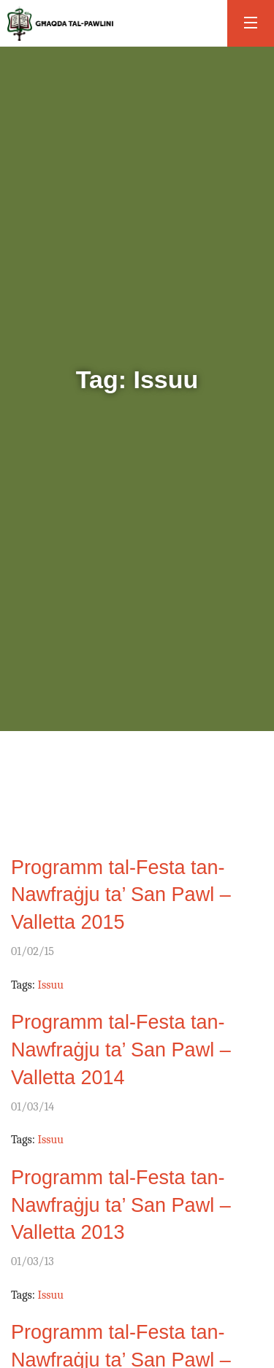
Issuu (50, 985)
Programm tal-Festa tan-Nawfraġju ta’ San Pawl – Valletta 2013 (121, 1205)
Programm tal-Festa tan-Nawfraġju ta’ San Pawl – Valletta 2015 (121, 895)
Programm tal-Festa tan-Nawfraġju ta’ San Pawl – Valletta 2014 (121, 1050)
